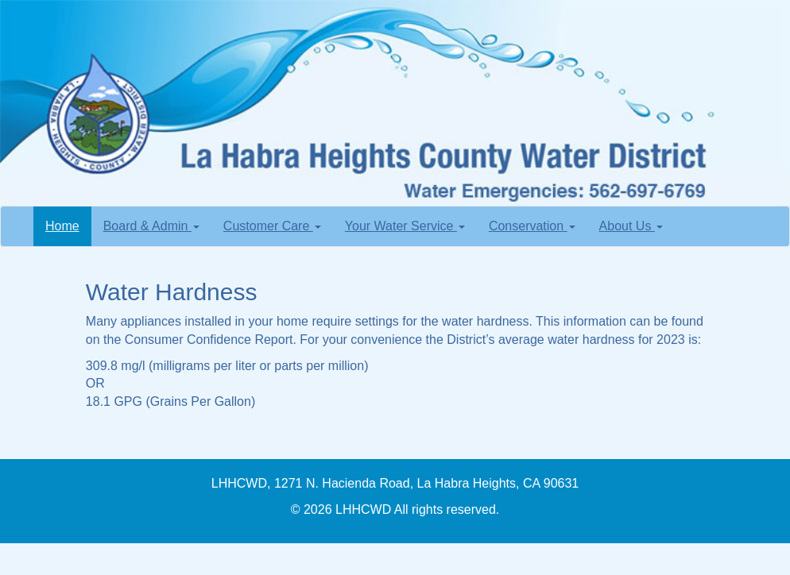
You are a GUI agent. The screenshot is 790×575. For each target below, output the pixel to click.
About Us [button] (631, 226)
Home (68, 225)
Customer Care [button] (272, 226)
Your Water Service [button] (405, 226)
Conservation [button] (532, 226)
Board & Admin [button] (151, 226)
